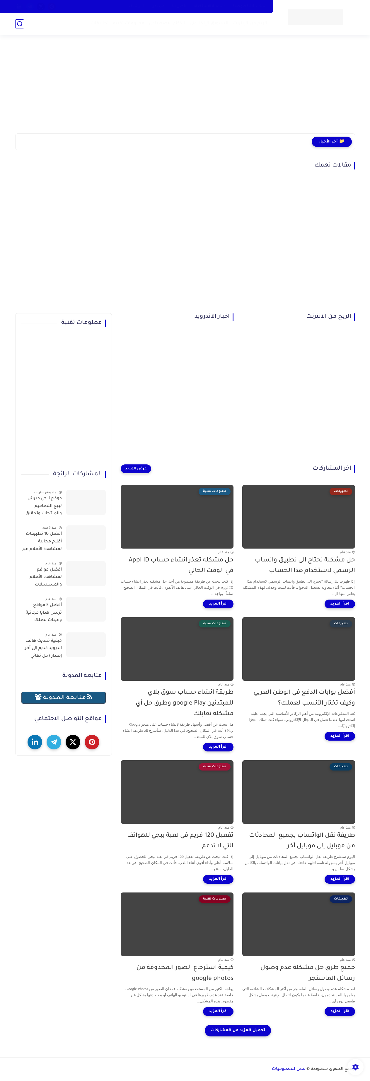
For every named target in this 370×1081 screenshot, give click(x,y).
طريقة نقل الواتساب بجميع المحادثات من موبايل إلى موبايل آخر (302, 841)
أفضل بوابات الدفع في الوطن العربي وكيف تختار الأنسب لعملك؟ (304, 698)
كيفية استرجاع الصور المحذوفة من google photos (185, 973)
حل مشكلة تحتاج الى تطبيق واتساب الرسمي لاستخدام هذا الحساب (305, 566)
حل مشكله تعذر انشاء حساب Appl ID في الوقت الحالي (181, 566)
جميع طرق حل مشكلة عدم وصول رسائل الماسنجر (307, 973)
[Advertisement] (185, 88)
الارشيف (136, 6)
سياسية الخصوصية (250, 6)
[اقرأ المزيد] (340, 604)
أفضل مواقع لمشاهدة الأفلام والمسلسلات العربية (46, 578)
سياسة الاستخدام (209, 6)
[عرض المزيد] (136, 468)
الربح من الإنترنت (250, 23)
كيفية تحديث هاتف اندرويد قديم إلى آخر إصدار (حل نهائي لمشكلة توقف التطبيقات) (43, 650)
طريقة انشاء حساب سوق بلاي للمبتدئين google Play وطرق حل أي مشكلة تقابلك (184, 703)
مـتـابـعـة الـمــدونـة (63, 697)
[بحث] (19, 23)
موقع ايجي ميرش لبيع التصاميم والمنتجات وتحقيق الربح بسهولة (43, 507)
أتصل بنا (179, 6)
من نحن (157, 6)
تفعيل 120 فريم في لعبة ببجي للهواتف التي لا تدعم (180, 841)
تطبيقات (100, 23)
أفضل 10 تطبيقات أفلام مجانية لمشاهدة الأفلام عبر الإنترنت (42, 543)
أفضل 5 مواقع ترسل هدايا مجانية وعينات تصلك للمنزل (44, 614)
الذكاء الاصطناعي (167, 23)
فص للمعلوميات (289, 1069)
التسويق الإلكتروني (209, 23)
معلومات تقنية (128, 23)
